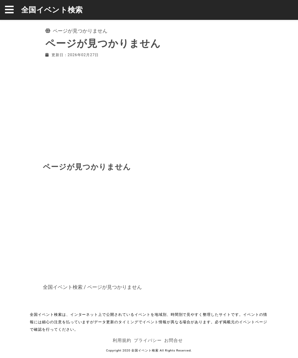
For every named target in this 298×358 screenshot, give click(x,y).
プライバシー (148, 340)
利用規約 (122, 340)
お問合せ (173, 340)
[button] (13, 10)
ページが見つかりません (114, 287)
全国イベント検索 (52, 10)
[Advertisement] (149, 108)
